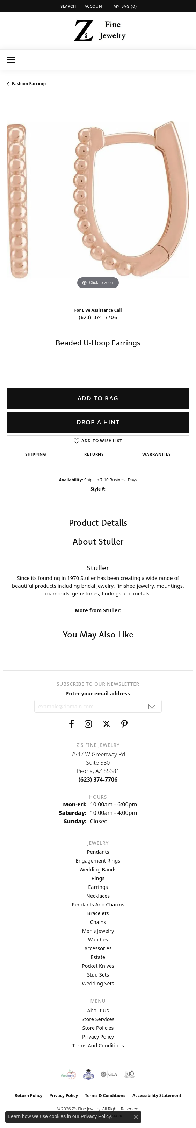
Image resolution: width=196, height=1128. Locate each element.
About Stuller (98, 541)
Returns (94, 454)
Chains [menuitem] (98, 922)
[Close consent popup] (136, 1117)
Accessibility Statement (156, 1096)
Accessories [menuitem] (97, 948)
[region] (98, 199)
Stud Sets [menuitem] (98, 974)
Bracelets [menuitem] (98, 913)
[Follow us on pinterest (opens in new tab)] (124, 724)
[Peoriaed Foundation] (88, 1074)
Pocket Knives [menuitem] (98, 965)
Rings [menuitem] (98, 878)
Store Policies (98, 1028)
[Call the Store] (98, 779)
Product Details (98, 522)
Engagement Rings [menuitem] (98, 860)
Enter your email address (98, 693)
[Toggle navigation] (11, 60)
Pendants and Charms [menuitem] (98, 904)
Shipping (35, 454)
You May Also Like (98, 634)
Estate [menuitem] (98, 957)
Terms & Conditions (105, 1096)
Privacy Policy (98, 1036)
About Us (98, 1010)
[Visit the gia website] (109, 1074)
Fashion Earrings (29, 84)
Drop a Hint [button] (98, 422)
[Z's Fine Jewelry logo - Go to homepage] (98, 31)
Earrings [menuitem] (98, 887)
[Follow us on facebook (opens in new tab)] (71, 724)
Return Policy (29, 1096)
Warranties (156, 454)
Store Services (97, 1019)
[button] (67, 6)
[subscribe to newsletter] (152, 706)
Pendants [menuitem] (98, 852)
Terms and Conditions (98, 1045)
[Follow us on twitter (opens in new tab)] (106, 724)
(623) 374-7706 (98, 317)
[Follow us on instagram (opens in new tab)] (88, 724)
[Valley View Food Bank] (68, 1074)
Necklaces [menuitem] (98, 895)
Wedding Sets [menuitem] (98, 983)
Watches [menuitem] (98, 939)
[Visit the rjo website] (129, 1074)
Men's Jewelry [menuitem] (98, 930)
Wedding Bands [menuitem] (97, 869)
